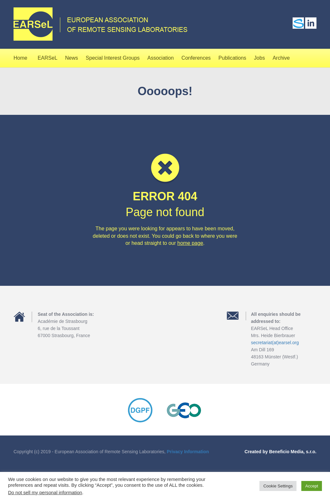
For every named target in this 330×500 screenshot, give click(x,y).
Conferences (196, 58)
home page (190, 243)
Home (20, 58)
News (71, 58)
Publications (232, 58)
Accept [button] (311, 486)
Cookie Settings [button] (278, 486)
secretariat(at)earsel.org (275, 342)
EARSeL (47, 58)
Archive (281, 58)
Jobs (259, 58)
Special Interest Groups (113, 58)
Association (160, 58)
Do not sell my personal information (45, 492)
